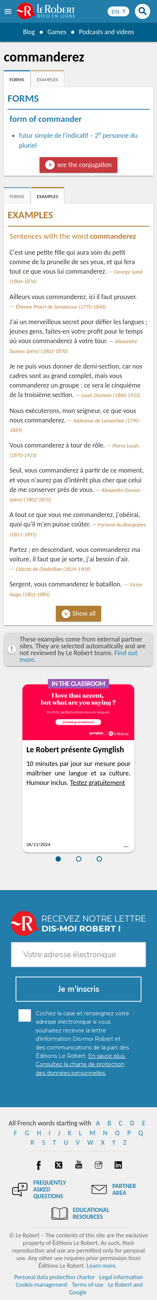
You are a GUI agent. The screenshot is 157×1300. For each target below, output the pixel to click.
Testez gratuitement (97, 782)
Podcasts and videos (107, 32)
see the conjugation (84, 165)
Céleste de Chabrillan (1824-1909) (53, 569)
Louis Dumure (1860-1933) (110, 395)
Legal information (121, 1277)
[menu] (9, 11)
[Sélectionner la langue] (118, 11)
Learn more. (102, 1265)
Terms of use (87, 1284)
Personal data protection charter (54, 1277)
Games (56, 32)
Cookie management (42, 1284)
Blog (28, 32)
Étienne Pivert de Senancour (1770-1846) (61, 306)
